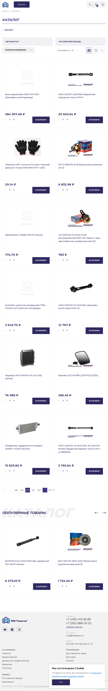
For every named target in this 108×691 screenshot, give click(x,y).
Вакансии (7, 664)
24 (75, 50)
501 (33, 490)
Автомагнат (8, 682)
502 (39, 490)
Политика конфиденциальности (39, 686)
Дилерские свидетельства (15, 660)
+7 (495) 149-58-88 (78, 619)
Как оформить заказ (76, 653)
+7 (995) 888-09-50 (78, 623)
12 (72, 50)
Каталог (6, 674)
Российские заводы (12, 678)
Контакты (7, 668)
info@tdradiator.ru (75, 635)
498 (16, 490)
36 (78, 50)
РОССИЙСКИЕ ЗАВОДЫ (70, 42)
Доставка (71, 657)
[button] (96, 513)
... (10, 490)
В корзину (41, 120)
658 (50, 490)
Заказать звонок (74, 627)
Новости (6, 653)
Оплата (69, 660)
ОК (61, 682)
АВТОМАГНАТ (12, 42)
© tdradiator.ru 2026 (12, 686)
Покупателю (72, 649)
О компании (8, 649)
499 (21, 490)
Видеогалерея (9, 657)
